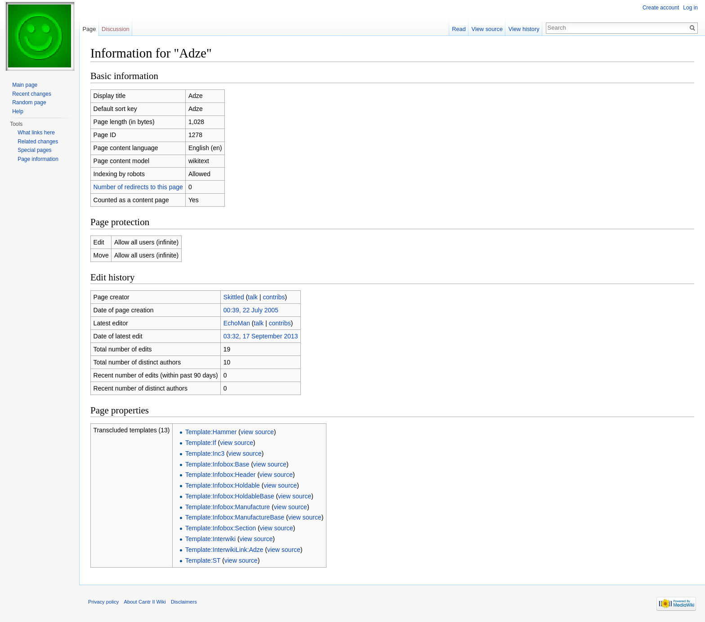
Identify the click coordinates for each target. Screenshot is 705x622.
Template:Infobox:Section (220, 528)
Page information (38, 159)
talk (253, 297)
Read (459, 29)
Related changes (38, 141)
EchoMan (236, 323)
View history (524, 29)
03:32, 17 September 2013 (260, 336)
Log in (690, 7)
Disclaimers (184, 601)
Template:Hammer (210, 431)
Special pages (34, 150)
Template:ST (202, 560)
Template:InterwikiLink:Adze (224, 549)
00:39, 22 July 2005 (250, 310)
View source (487, 29)
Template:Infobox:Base (217, 464)
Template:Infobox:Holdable (222, 485)
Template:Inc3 (204, 453)
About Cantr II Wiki (145, 601)
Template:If (200, 442)
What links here (36, 132)
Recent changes (31, 94)
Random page (29, 102)
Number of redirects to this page (138, 187)
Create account (661, 7)
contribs (274, 297)
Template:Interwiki (210, 538)
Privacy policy (103, 601)
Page (89, 29)
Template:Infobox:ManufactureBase (234, 517)
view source (257, 431)
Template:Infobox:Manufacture (227, 507)
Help (17, 111)
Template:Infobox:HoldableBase (229, 496)
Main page (24, 85)
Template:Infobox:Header (220, 474)
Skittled (233, 297)
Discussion (115, 29)
